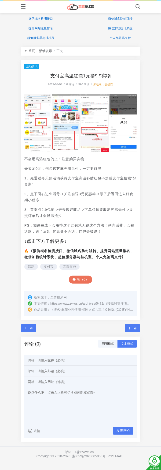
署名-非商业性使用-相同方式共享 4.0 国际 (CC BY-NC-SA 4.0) (99, 309)
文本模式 (127, 343)
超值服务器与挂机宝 (41, 38)
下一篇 (132, 328)
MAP (118, 456)
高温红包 (69, 267)
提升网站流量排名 (41, 28)
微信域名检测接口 (41, 18)
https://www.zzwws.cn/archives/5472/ (77, 303)
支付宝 (49, 267)
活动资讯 (45, 51)
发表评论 (123, 430)
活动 (31, 267)
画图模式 (108, 343)
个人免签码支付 (120, 38)
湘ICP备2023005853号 (89, 456)
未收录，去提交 (103, 84)
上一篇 (28, 328)
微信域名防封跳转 (120, 18)
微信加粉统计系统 (120, 28)
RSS (110, 456)
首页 (31, 51)
